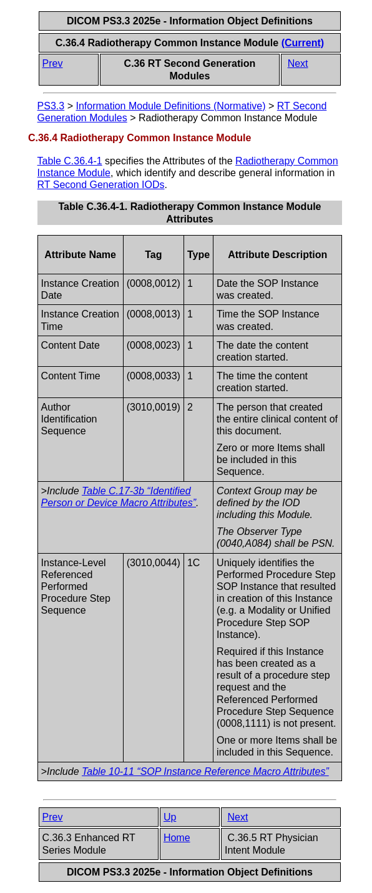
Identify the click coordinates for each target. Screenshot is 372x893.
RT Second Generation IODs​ (101, 184)
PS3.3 (51, 106)
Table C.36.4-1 (69, 161)
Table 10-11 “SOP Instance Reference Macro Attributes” (205, 771)
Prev (52, 63)
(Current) (302, 42)
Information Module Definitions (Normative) (170, 106)
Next (298, 63)
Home (177, 837)
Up (170, 817)
